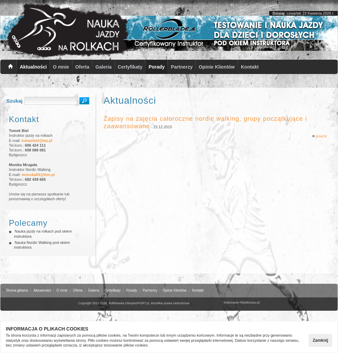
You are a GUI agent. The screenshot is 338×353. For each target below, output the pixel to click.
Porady (157, 67)
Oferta (82, 67)
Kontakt (250, 67)
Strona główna (17, 290)
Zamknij (320, 340)
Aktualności (33, 67)
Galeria (103, 67)
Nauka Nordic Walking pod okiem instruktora (42, 244)
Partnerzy (182, 67)
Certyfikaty (130, 67)
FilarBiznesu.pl (250, 302)
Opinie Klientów (217, 67)
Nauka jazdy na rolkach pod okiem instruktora (43, 233)
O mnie (61, 67)
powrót (319, 136)
